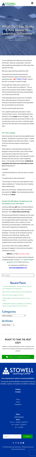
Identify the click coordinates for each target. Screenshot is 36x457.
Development (9, 38)
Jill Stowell (9, 37)
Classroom (26, 37)
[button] (27, 436)
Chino (18, 399)
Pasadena (18, 404)
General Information (21, 38)
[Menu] (32, 3)
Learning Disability (15, 40)
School (24, 40)
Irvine (18, 402)
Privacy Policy (15, 449)
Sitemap (22, 449)
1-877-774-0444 (19, 417)
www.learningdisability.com (18, 268)
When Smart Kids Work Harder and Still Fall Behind (17, 292)
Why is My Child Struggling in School (12, 295)
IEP (30, 38)
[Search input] (12, 436)
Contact (18, 392)
